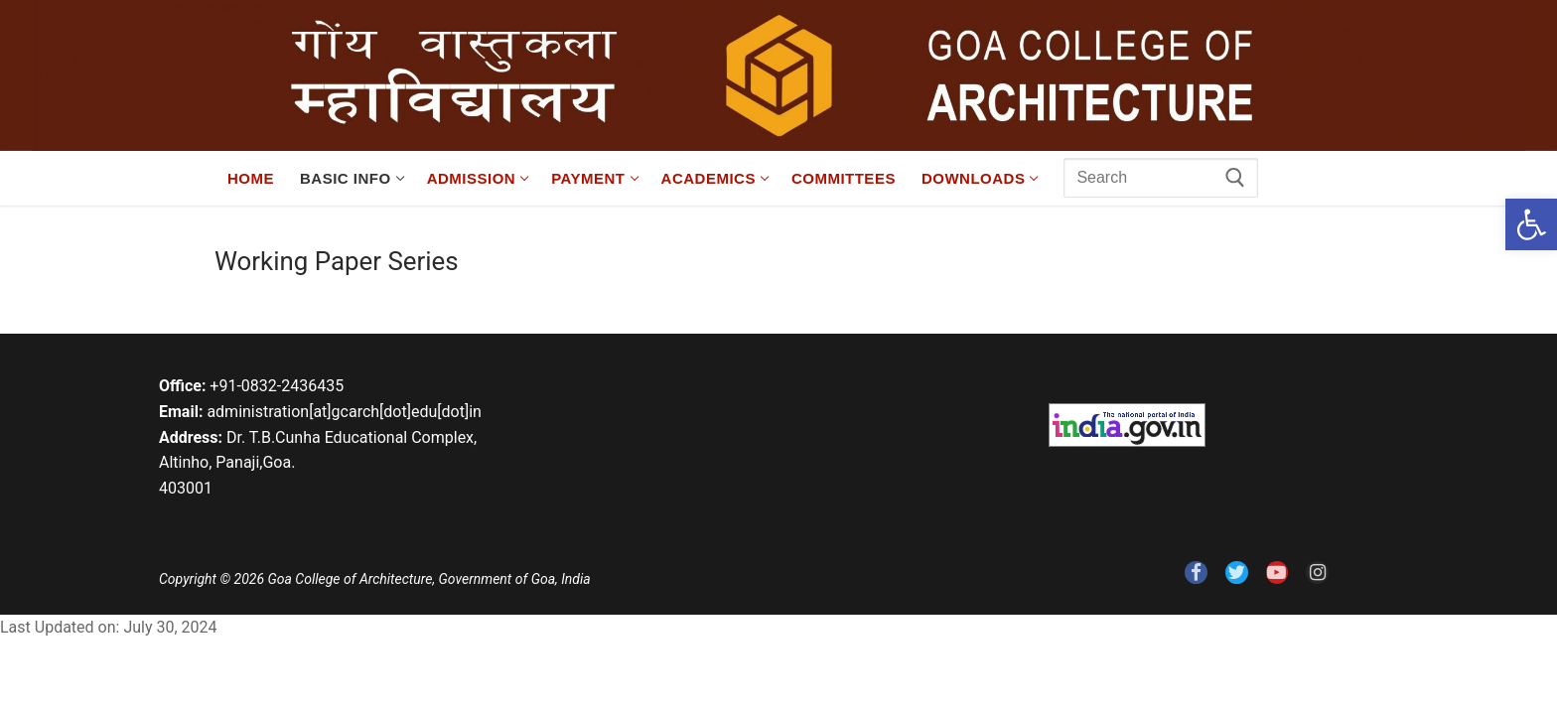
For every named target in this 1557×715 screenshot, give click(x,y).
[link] (1531, 224)
